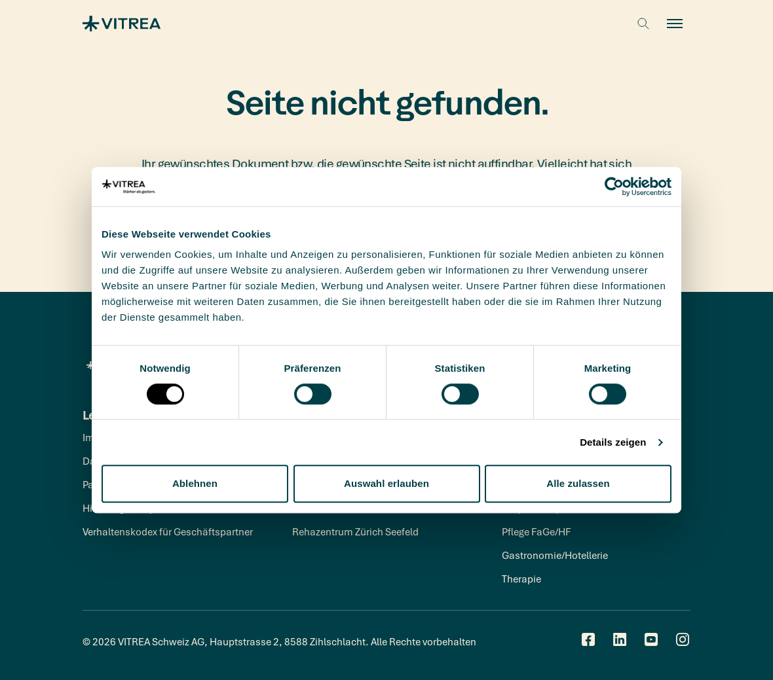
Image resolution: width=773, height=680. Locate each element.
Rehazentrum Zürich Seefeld (355, 531)
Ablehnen (194, 483)
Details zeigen (613, 442)
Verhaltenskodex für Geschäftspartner (168, 531)
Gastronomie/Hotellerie (555, 555)
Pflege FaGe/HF (536, 531)
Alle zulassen (577, 483)
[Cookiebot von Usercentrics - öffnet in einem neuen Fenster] (614, 186)
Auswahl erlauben (386, 483)
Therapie (521, 578)
